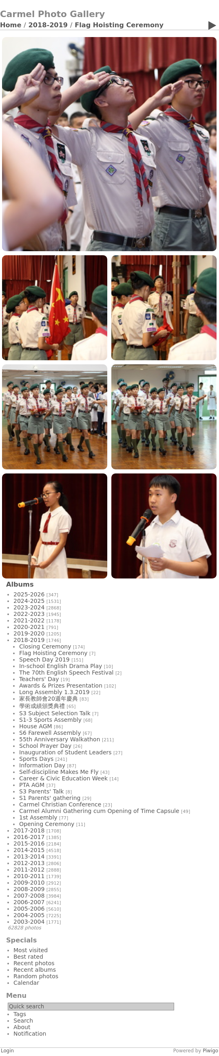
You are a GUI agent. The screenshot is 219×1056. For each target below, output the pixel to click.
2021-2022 (28, 620)
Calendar (26, 982)
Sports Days (36, 759)
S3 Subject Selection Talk (55, 713)
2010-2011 (28, 876)
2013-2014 (28, 856)
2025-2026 (28, 594)
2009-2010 (28, 882)
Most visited (30, 950)
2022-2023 (28, 614)
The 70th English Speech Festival (66, 672)
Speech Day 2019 (44, 659)
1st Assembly (38, 817)
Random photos (35, 976)
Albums (20, 584)
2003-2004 (28, 921)
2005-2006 (28, 908)
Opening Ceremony (46, 824)
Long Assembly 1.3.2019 (54, 692)
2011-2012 (28, 869)
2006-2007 (28, 902)
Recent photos (34, 963)
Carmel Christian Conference (60, 804)
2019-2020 (28, 633)
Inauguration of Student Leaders (65, 752)
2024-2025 (28, 601)
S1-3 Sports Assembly (50, 719)
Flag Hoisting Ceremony (119, 25)
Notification (29, 1033)
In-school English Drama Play (60, 666)
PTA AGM (31, 785)
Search (23, 1020)
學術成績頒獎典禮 (42, 706)
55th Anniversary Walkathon (59, 739)
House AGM (35, 726)
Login (7, 1051)
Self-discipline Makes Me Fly (59, 772)
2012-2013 (28, 863)
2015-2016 (28, 843)
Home (10, 25)
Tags (19, 1014)
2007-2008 (28, 895)
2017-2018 (28, 830)
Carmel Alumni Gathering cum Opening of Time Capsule (99, 811)
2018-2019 (48, 25)
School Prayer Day (45, 746)
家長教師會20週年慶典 (48, 698)
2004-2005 (28, 915)
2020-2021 (28, 627)
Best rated (28, 956)
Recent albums (34, 969)
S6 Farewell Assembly (50, 733)
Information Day (42, 765)
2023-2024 (28, 607)
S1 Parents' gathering (50, 798)
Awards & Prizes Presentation (60, 685)
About (21, 1027)
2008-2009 (28, 889)
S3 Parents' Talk (41, 791)
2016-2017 (28, 837)
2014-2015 (28, 850)
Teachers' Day (39, 679)
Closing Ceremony (45, 646)
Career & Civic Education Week (63, 778)
